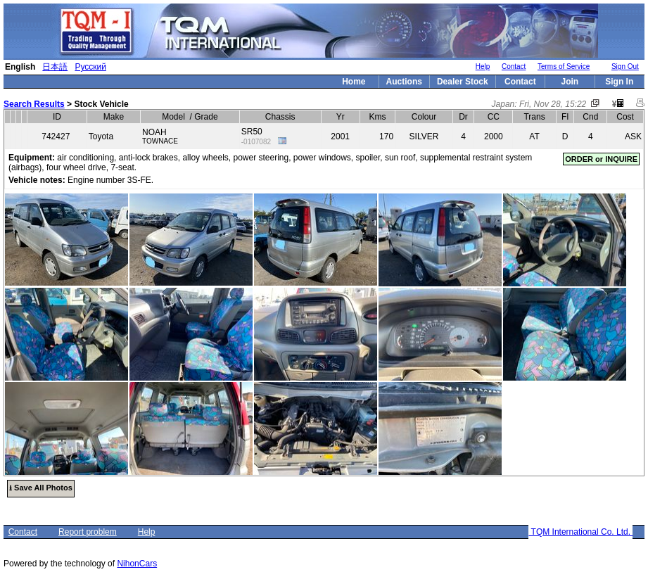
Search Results (34, 104)
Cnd (590, 117)
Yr (340, 117)
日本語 (55, 67)
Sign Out (625, 66)
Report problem (87, 532)
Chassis (280, 117)
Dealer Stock (462, 82)
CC (494, 117)
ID (57, 117)
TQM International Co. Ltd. (580, 532)
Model (173, 117)
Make (113, 117)
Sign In (619, 82)
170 (386, 136)
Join (569, 82)
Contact (514, 66)
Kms (377, 117)
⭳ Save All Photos (40, 487)
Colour (424, 117)
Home (353, 82)
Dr (463, 117)
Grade (205, 117)
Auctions (404, 82)
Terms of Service (564, 66)
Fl (564, 117)
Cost (625, 117)
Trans (534, 117)
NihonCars (137, 563)
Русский (90, 67)
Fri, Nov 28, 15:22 (552, 104)
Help (483, 66)
